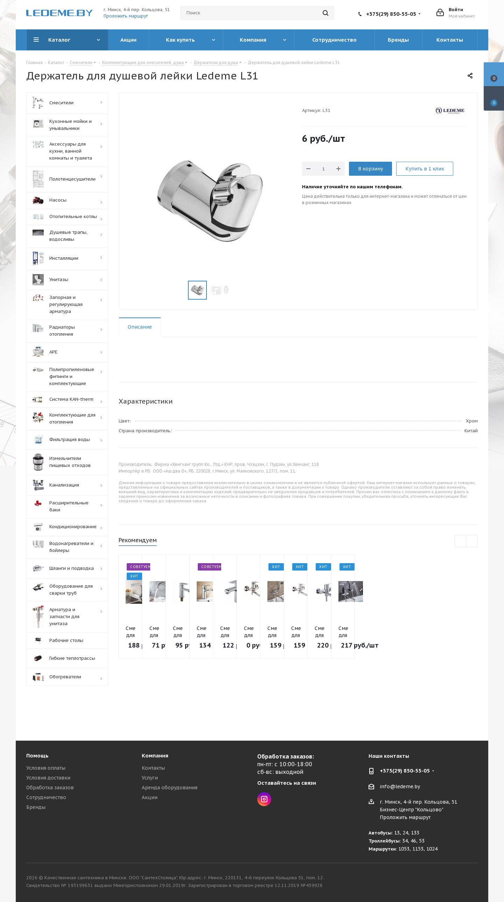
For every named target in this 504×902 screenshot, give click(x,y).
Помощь (37, 755)
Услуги (150, 778)
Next (472, 541)
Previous (461, 541)
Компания (155, 755)
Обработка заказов (50, 787)
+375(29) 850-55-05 (391, 14)
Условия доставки (48, 778)
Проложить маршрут (126, 16)
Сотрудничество (46, 797)
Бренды (36, 807)
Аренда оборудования (169, 787)
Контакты (153, 768)
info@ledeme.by (400, 786)
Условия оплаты (45, 768)
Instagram (264, 799)
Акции (150, 797)
